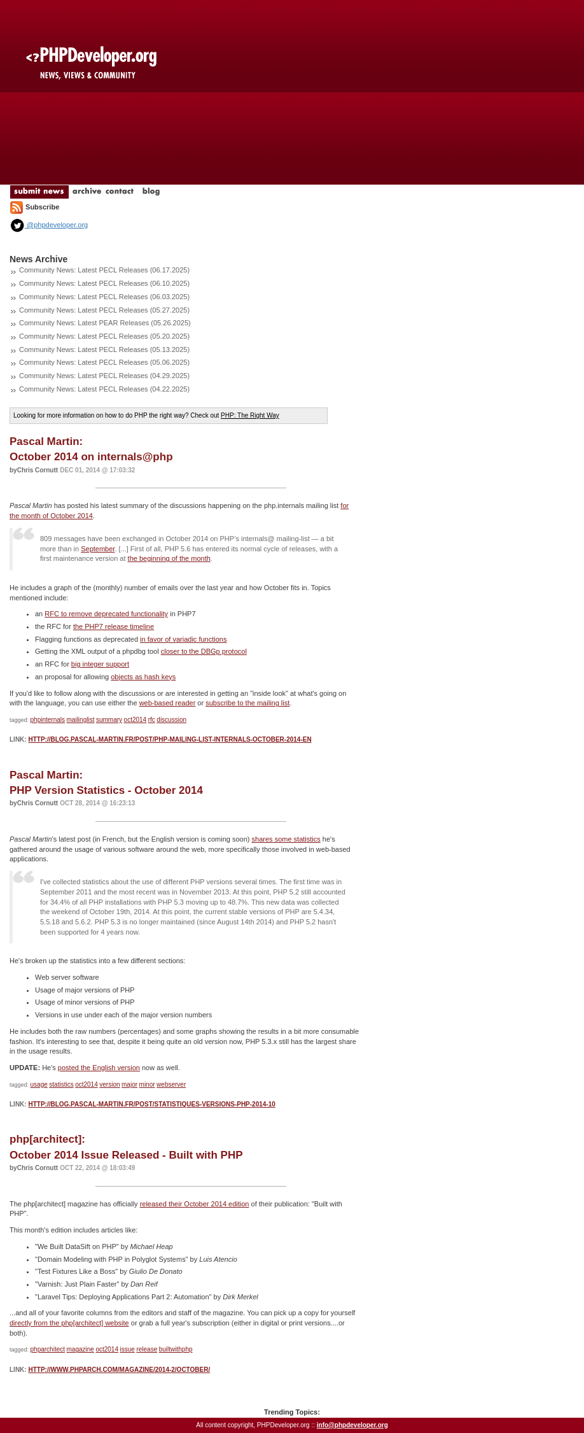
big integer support (100, 664)
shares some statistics (286, 839)
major (129, 1084)
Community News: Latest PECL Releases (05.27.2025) (104, 310)
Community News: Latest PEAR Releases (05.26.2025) (105, 323)
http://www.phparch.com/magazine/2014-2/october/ (119, 1369)
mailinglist (81, 719)
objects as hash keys (143, 677)
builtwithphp (176, 1349)
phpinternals (48, 719)
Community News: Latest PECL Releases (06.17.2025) (104, 270)
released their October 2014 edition (194, 1204)
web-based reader (167, 703)
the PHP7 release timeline (113, 626)
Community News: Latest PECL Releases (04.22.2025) (104, 389)
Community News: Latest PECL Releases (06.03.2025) (104, 296)
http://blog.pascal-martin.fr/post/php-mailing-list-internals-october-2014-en (169, 739)
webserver (171, 1084)
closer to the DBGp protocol (204, 651)
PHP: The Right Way (250, 415)
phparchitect (48, 1349)
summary (109, 719)
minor (147, 1084)
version (109, 1084)
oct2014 (135, 719)
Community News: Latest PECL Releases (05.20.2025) (104, 336)
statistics (61, 1084)
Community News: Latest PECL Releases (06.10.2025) (104, 283)
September (98, 549)
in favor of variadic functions (183, 639)
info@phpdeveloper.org (352, 1425)
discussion (171, 719)
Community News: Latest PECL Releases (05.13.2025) (104, 349)
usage (39, 1084)
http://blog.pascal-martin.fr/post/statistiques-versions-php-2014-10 (151, 1104)
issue (127, 1349)
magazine (80, 1349)
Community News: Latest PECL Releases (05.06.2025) (104, 362)
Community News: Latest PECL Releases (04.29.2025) (104, 375)
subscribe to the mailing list (247, 703)
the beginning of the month (169, 558)
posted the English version (99, 1067)
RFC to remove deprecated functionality (106, 614)
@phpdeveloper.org (49, 225)
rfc (151, 719)
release (146, 1349)
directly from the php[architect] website (69, 1323)
